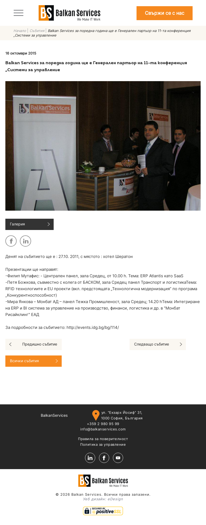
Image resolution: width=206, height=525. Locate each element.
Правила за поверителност (103, 439)
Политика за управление (103, 444)
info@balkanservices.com (103, 429)
